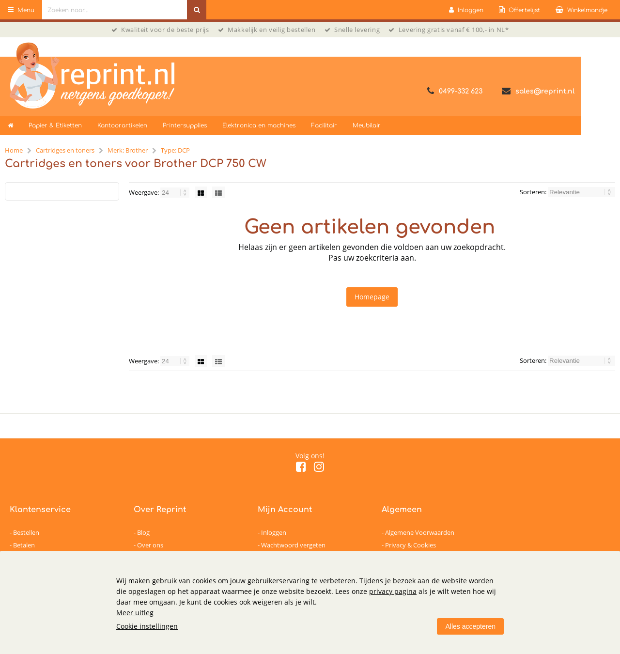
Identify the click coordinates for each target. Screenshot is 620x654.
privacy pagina (393, 591)
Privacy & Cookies (410, 545)
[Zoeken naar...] (196, 9)
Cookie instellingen (147, 626)
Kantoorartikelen (122, 125)
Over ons (150, 545)
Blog (143, 532)
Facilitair (324, 125)
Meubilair (367, 125)
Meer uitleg (135, 612)
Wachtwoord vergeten (293, 545)
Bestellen (26, 532)
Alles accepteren (470, 626)
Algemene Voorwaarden (419, 532)
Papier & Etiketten (55, 125)
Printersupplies (185, 125)
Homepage (372, 296)
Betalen (24, 545)
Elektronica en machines (258, 125)
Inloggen (273, 532)
